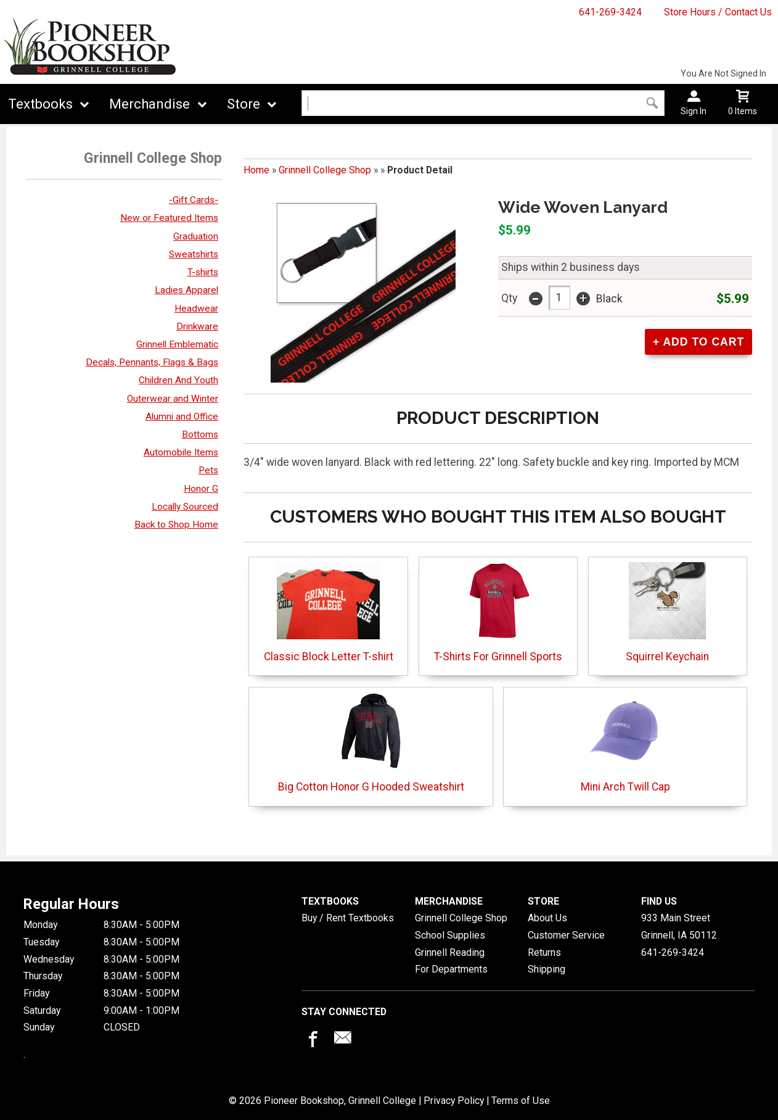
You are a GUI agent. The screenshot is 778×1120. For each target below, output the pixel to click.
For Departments (451, 969)
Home (256, 170)
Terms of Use (520, 1100)
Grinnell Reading (450, 952)
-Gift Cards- (193, 199)
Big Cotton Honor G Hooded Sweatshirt (371, 742)
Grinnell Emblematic (177, 344)
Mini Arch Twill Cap (625, 742)
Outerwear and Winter (172, 398)
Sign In (693, 111)
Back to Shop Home (176, 524)
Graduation (195, 236)
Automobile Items (181, 452)
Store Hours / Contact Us (718, 12)
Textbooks (40, 104)
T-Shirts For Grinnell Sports (498, 612)
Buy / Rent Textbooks (347, 918)
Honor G (201, 488)
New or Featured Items (169, 217)
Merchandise (149, 104)
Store (243, 104)
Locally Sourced (185, 506)
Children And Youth (178, 380)
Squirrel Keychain (667, 612)
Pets (208, 470)
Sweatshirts (193, 254)
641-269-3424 (610, 12)
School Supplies (450, 935)
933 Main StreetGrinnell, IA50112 (679, 926)
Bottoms (200, 434)
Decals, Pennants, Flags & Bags (152, 362)
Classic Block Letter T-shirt (328, 612)
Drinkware (197, 326)
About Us (547, 918)
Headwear (196, 308)
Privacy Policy (454, 1100)
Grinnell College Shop (325, 170)
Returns (544, 952)
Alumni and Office (181, 416)
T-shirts (202, 272)
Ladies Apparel (186, 290)
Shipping (546, 969)
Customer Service (566, 935)
